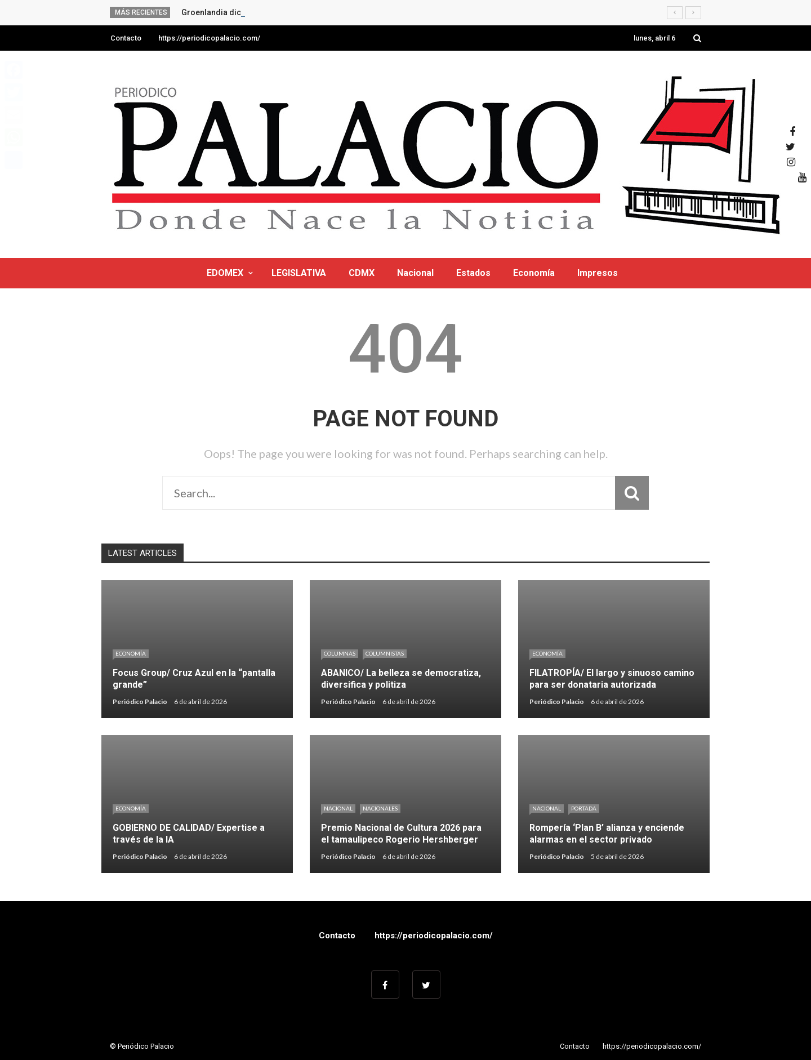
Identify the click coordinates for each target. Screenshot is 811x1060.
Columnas (339, 653)
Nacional (415, 273)
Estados (473, 273)
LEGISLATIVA (298, 273)
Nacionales (380, 808)
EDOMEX (225, 273)
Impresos (597, 273)
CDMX (362, 273)
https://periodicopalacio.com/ (209, 38)
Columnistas (385, 653)
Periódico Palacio (140, 701)
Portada (583, 808)
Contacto (125, 38)
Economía (534, 273)
